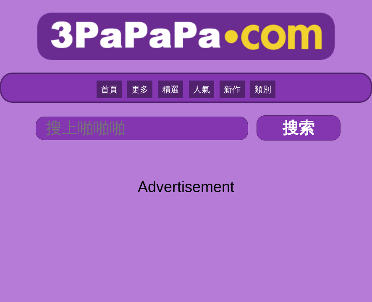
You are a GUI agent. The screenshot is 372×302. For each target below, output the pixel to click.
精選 (170, 89)
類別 (262, 89)
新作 (232, 89)
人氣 (201, 89)
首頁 (109, 89)
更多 (139, 89)
